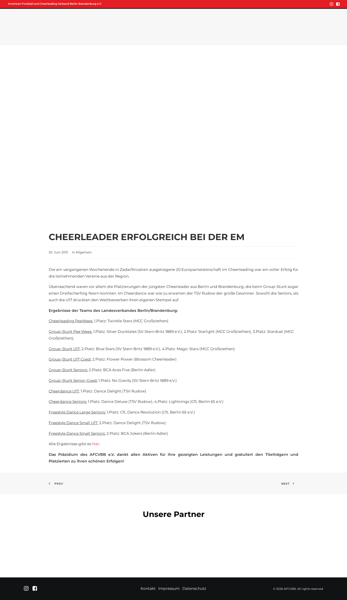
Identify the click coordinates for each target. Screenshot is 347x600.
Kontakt (148, 588)
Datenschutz (194, 588)
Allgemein (84, 252)
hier (95, 444)
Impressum (169, 588)
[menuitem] (331, 4)
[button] (331, 4)
